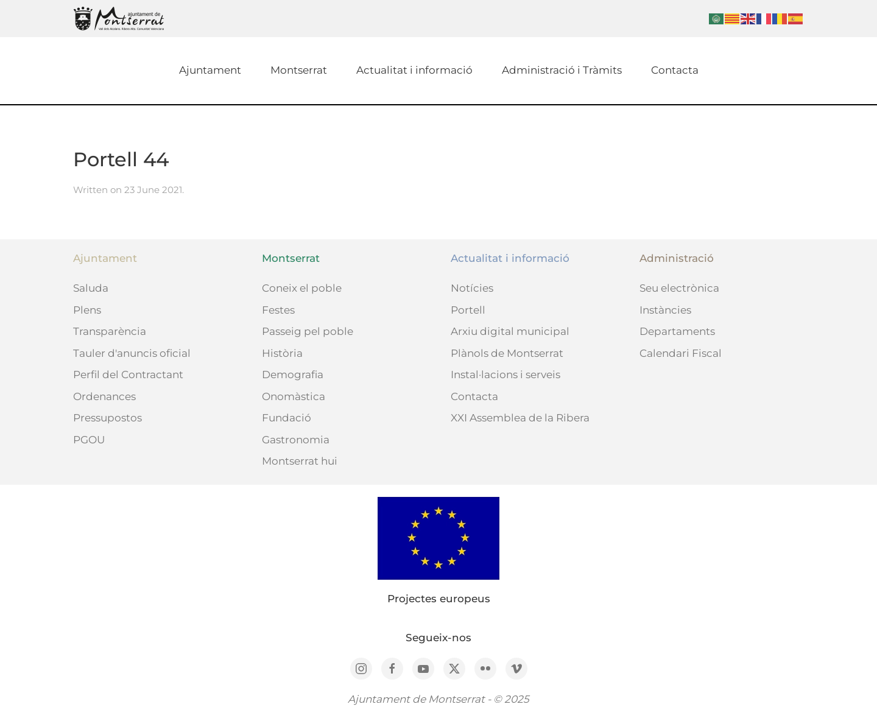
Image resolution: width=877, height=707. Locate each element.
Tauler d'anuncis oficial (132, 353)
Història (282, 353)
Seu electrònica (679, 288)
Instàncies (665, 310)
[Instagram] (361, 669)
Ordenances (104, 396)
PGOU (89, 440)
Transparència (109, 331)
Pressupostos (107, 418)
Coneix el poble (302, 288)
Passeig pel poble (307, 331)
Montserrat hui (299, 461)
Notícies (472, 288)
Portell (468, 310)
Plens (87, 310)
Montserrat (298, 70)
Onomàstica (293, 396)
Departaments (677, 331)
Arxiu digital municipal (510, 331)
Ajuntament (210, 70)
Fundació (286, 418)
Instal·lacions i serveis (505, 374)
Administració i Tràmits (562, 70)
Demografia (292, 374)
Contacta (675, 70)
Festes (278, 310)
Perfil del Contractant (128, 374)
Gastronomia (295, 440)
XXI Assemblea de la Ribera (520, 418)
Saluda (90, 288)
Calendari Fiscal (680, 353)
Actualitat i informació (414, 70)
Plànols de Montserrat (507, 353)
